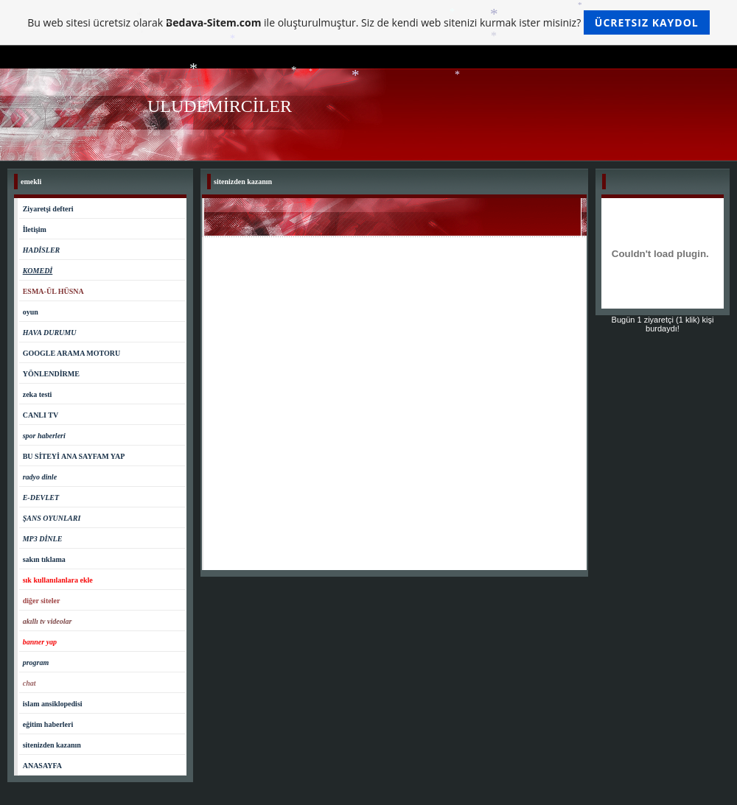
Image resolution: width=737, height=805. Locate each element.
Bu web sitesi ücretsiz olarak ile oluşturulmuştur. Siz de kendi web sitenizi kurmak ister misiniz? (368, 22)
